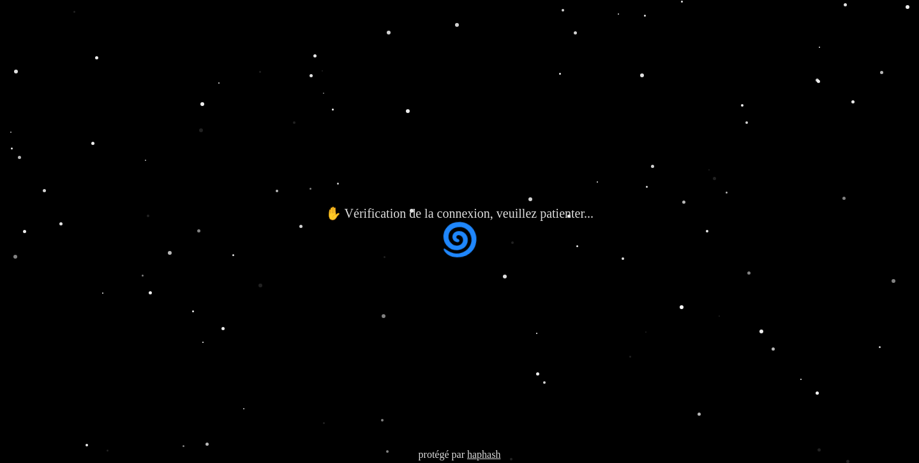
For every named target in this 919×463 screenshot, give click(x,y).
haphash (483, 454)
